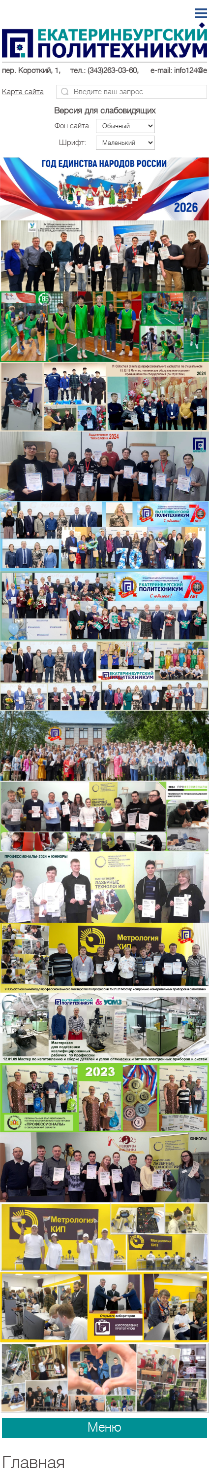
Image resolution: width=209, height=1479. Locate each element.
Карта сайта (23, 91)
